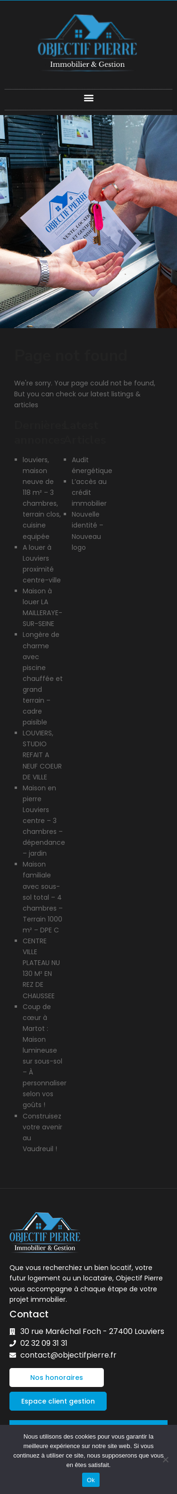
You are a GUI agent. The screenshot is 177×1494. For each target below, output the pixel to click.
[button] (88, 97)
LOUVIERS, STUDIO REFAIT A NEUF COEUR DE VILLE (42, 754)
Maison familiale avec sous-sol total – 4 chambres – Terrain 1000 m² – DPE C (43, 897)
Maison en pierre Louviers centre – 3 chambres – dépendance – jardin (44, 821)
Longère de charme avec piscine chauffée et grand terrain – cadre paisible (43, 678)
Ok (91, 1480)
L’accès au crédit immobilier (89, 492)
